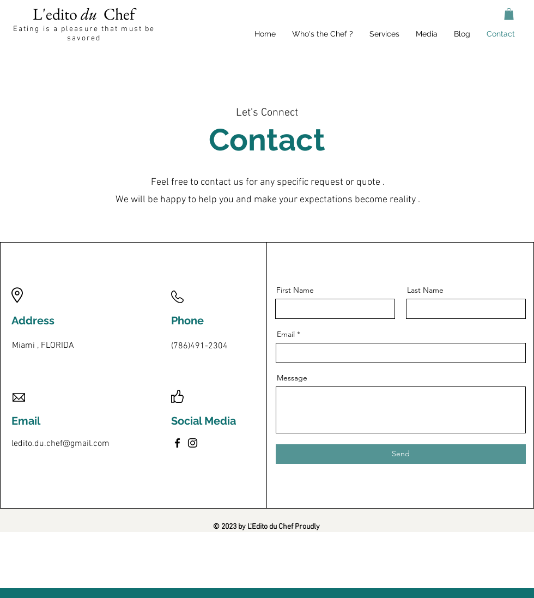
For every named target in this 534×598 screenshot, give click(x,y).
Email (286, 334)
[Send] (401, 454)
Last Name (425, 290)
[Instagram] (192, 443)
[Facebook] (177, 443)
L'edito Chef (84, 14)
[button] (509, 14)
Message (292, 378)
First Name (295, 290)
